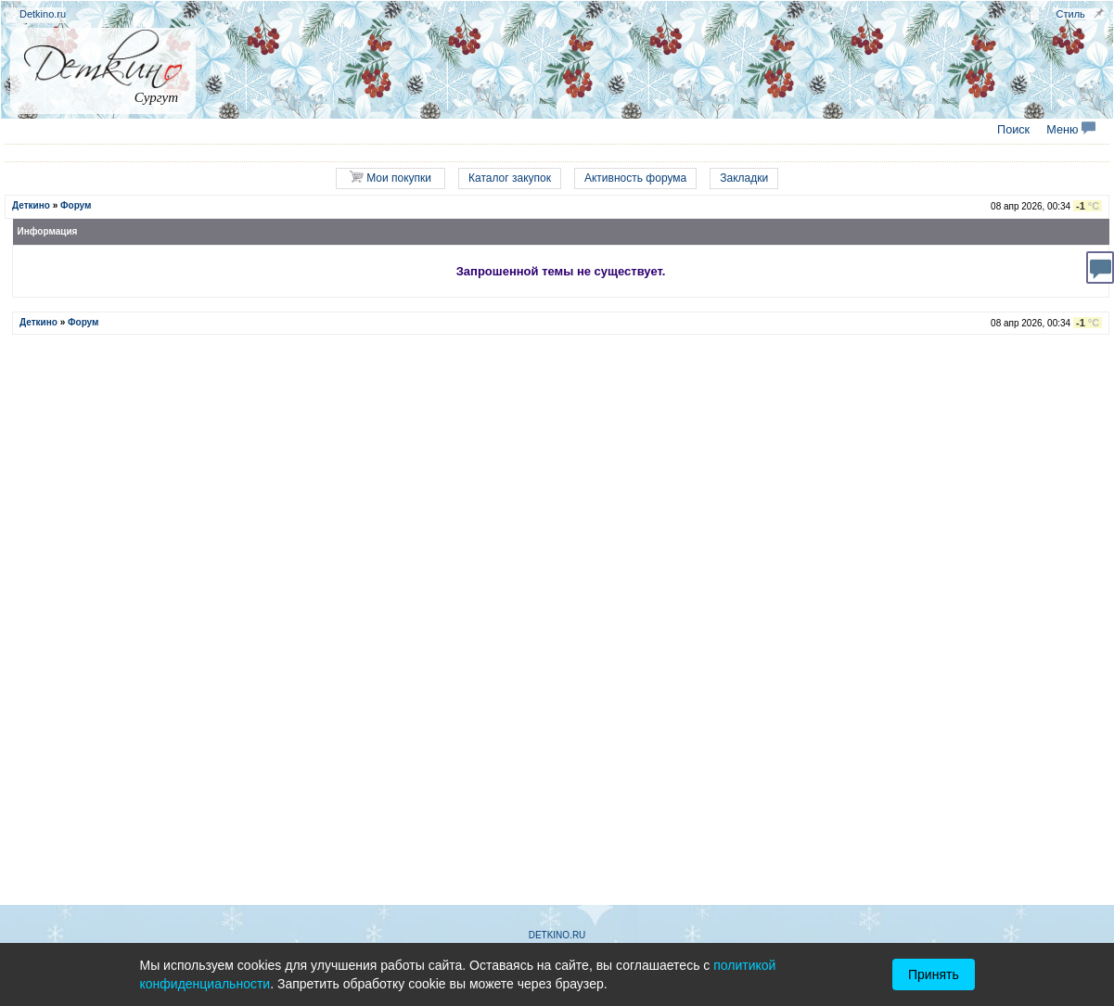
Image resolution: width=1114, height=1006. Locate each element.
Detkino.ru (42, 13)
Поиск (1013, 129)
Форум (75, 205)
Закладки (744, 178)
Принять (933, 974)
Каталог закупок (509, 178)
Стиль (1070, 13)
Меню (1070, 129)
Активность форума (635, 178)
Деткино (31, 205)
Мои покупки (390, 178)
